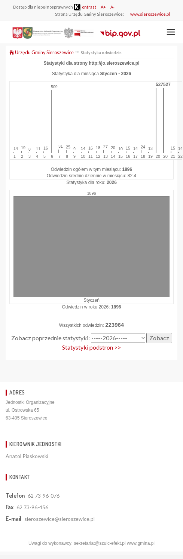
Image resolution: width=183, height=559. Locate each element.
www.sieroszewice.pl (150, 14)
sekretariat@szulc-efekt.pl (99, 543)
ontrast (85, 6)
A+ (103, 6)
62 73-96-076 (44, 495)
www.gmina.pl (141, 543)
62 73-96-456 (32, 507)
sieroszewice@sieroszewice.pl (59, 519)
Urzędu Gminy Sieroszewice (41, 52)
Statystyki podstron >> (91, 347)
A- (112, 6)
